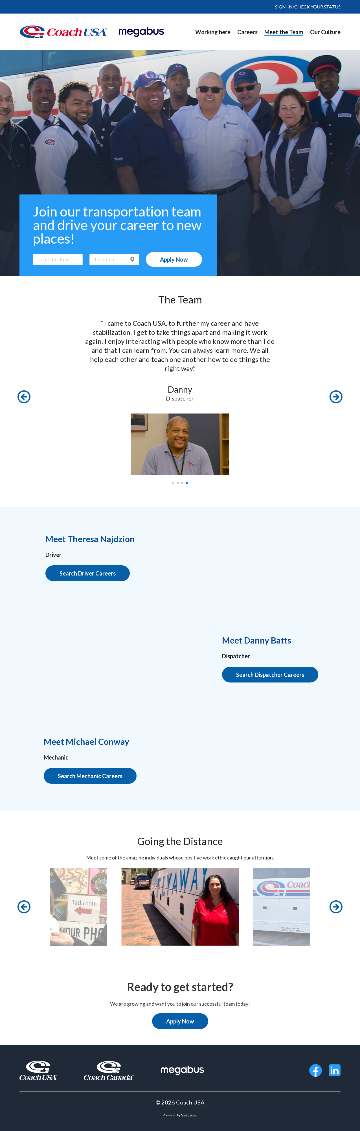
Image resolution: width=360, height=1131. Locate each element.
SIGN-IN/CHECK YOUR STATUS (308, 6)
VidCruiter (189, 1115)
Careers (247, 32)
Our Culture (325, 32)
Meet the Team (283, 32)
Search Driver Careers (88, 573)
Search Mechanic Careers (90, 776)
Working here (213, 32)
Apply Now (174, 259)
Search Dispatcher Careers (270, 674)
